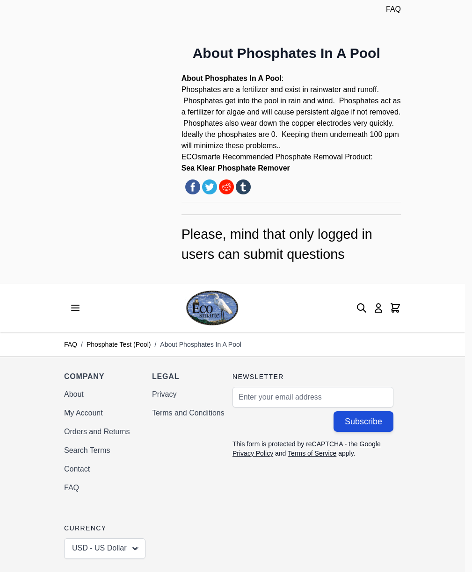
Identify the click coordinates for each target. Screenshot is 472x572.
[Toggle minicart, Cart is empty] (395, 307)
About (74, 394)
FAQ (393, 9)
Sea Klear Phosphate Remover (236, 168)
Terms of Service (312, 453)
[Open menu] (75, 308)
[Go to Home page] (212, 308)
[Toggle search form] (361, 307)
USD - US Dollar (105, 548)
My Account (83, 413)
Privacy (164, 394)
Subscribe (363, 421)
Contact (77, 469)
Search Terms (87, 450)
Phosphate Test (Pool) (119, 344)
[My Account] (378, 307)
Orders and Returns (97, 432)
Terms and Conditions (188, 413)
